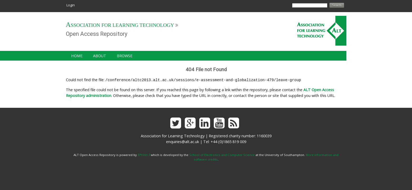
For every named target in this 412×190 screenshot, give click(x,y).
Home (77, 55)
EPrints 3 (144, 154)
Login (70, 5)
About (99, 55)
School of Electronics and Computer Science (222, 154)
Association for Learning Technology (120, 25)
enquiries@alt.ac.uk (182, 141)
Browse (124, 55)
